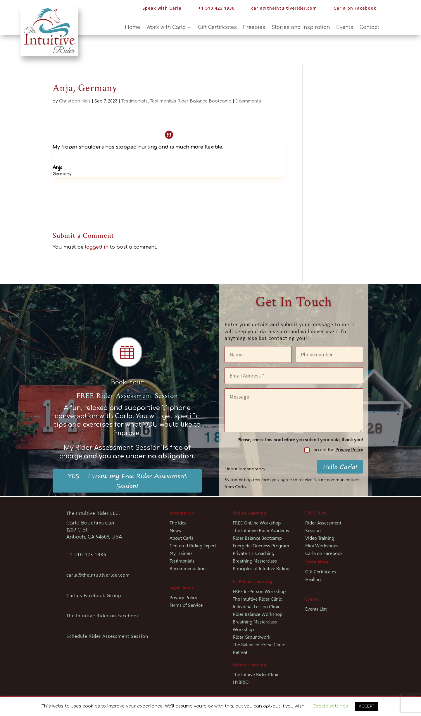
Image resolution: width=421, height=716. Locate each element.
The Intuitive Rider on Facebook (102, 615)
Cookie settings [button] (330, 706)
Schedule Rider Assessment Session (107, 636)
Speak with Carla (162, 8)
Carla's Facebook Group (93, 595)
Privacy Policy (349, 449)
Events (344, 27)
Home (132, 27)
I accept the (333, 450)
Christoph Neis (75, 101)
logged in (96, 247)
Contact (369, 27)
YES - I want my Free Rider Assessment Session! (127, 481)
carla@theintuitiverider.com (284, 8)
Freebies (254, 27)
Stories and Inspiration (301, 27)
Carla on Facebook (355, 8)
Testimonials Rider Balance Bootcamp (191, 101)
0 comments (248, 101)
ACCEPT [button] (367, 706)
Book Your (127, 382)
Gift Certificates (217, 27)
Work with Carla (166, 27)
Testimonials (134, 101)
